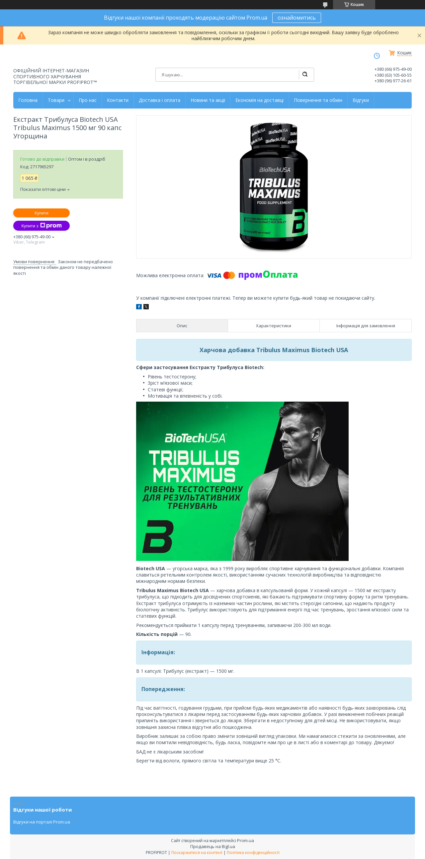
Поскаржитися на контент (196, 852)
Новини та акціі (208, 100)
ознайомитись (297, 17)
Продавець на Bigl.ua (212, 846)
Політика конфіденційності (253, 852)
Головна (28, 100)
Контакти (117, 100)
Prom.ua (245, 840)
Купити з (41, 226)
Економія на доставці (259, 100)
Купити (41, 212)
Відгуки (361, 100)
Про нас (88, 100)
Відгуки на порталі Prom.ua (41, 822)
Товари (56, 100)
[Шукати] (305, 74)
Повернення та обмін (318, 100)
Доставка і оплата (159, 100)
